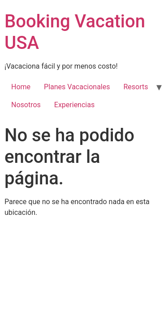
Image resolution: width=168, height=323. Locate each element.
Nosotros (26, 104)
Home (20, 87)
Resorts (135, 87)
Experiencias (74, 104)
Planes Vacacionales (77, 87)
